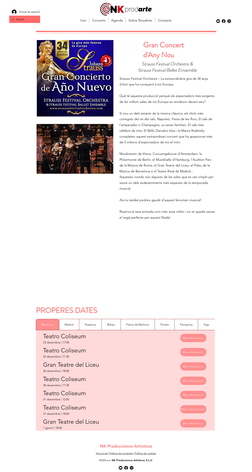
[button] (75, 149)
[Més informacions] (193, 409)
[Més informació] (193, 338)
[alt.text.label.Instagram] (229, 21)
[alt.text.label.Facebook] (223, 21)
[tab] (47, 324)
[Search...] (24, 19)
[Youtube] (218, 21)
